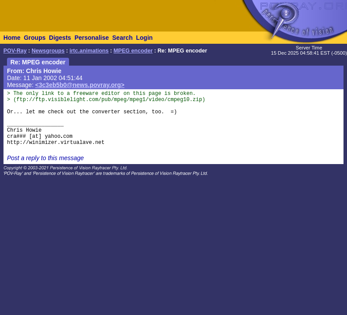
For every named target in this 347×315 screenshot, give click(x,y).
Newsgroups (48, 51)
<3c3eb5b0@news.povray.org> (80, 84)
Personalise (91, 37)
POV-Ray (15, 51)
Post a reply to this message (45, 157)
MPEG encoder (133, 51)
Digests (60, 37)
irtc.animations (89, 51)
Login (144, 37)
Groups (34, 37)
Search (122, 37)
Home (12, 37)
